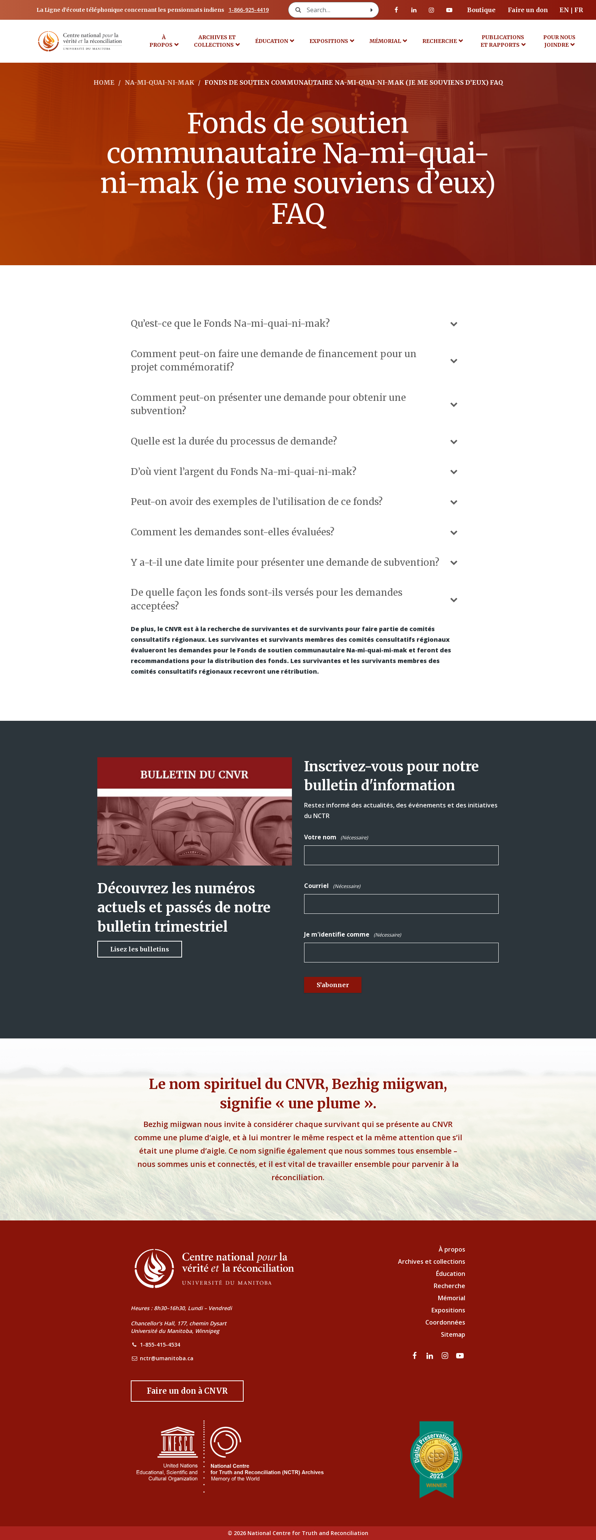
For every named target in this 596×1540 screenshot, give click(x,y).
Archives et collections (215, 41)
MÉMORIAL (385, 41)
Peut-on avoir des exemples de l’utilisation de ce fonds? (295, 502)
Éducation (271, 41)
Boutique (481, 10)
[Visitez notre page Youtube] (449, 9)
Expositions (328, 41)
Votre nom (336, 837)
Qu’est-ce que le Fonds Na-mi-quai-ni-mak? (295, 323)
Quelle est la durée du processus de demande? (295, 441)
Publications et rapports (502, 41)
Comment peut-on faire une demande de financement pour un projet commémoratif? (295, 360)
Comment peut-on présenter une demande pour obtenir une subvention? (295, 404)
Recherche (439, 41)
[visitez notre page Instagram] (431, 9)
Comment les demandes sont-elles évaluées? (295, 532)
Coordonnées (445, 1322)
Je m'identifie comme (352, 934)
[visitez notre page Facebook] (396, 9)
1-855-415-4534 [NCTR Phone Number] (160, 1344)
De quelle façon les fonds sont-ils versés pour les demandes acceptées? (295, 599)
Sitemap (453, 1334)
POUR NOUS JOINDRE (559, 41)
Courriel (332, 886)
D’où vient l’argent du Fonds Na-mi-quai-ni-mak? (295, 472)
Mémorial (451, 1298)
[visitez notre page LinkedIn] (414, 9)
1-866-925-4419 (248, 9)
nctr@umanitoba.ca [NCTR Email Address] (166, 1358)
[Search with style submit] (372, 9)
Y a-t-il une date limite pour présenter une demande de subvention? (295, 562)
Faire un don (528, 10)
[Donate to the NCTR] (187, 1391)
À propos (161, 41)
